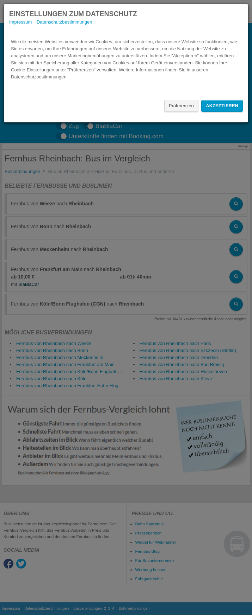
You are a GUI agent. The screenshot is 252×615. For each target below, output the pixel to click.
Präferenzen (181, 105)
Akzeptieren (222, 105)
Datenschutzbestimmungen (64, 22)
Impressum (20, 22)
